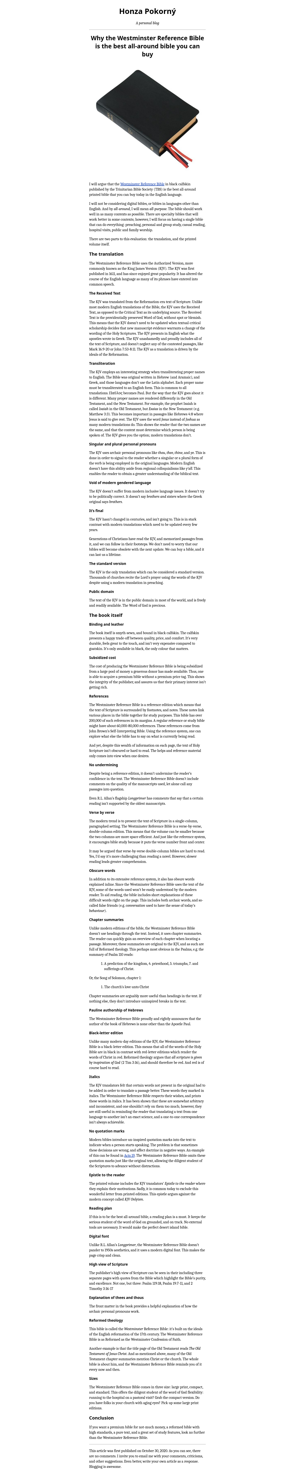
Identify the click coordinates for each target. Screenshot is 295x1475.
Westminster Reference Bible (142, 184)
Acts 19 (129, 1155)
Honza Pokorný (147, 11)
